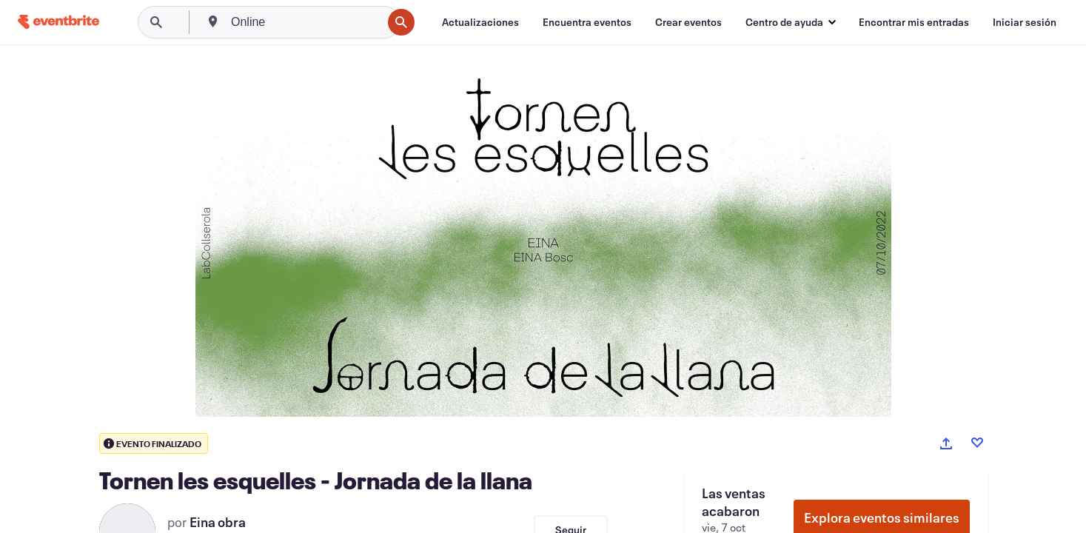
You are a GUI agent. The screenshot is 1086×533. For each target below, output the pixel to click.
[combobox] (305, 22)
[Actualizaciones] (480, 22)
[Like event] (977, 442)
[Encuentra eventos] (587, 22)
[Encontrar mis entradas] (914, 22)
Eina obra (218, 522)
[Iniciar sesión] (1024, 22)
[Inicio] (58, 22)
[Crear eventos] (688, 22)
